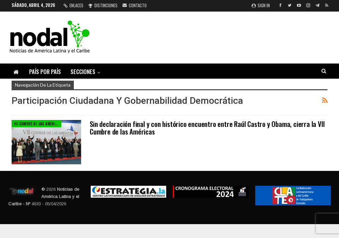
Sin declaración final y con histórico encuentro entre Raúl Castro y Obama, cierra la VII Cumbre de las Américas (207, 128)
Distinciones (103, 5)
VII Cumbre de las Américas (37, 123)
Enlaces (73, 5)
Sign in (261, 5)
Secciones (83, 71)
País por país (45, 71)
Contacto (134, 5)
